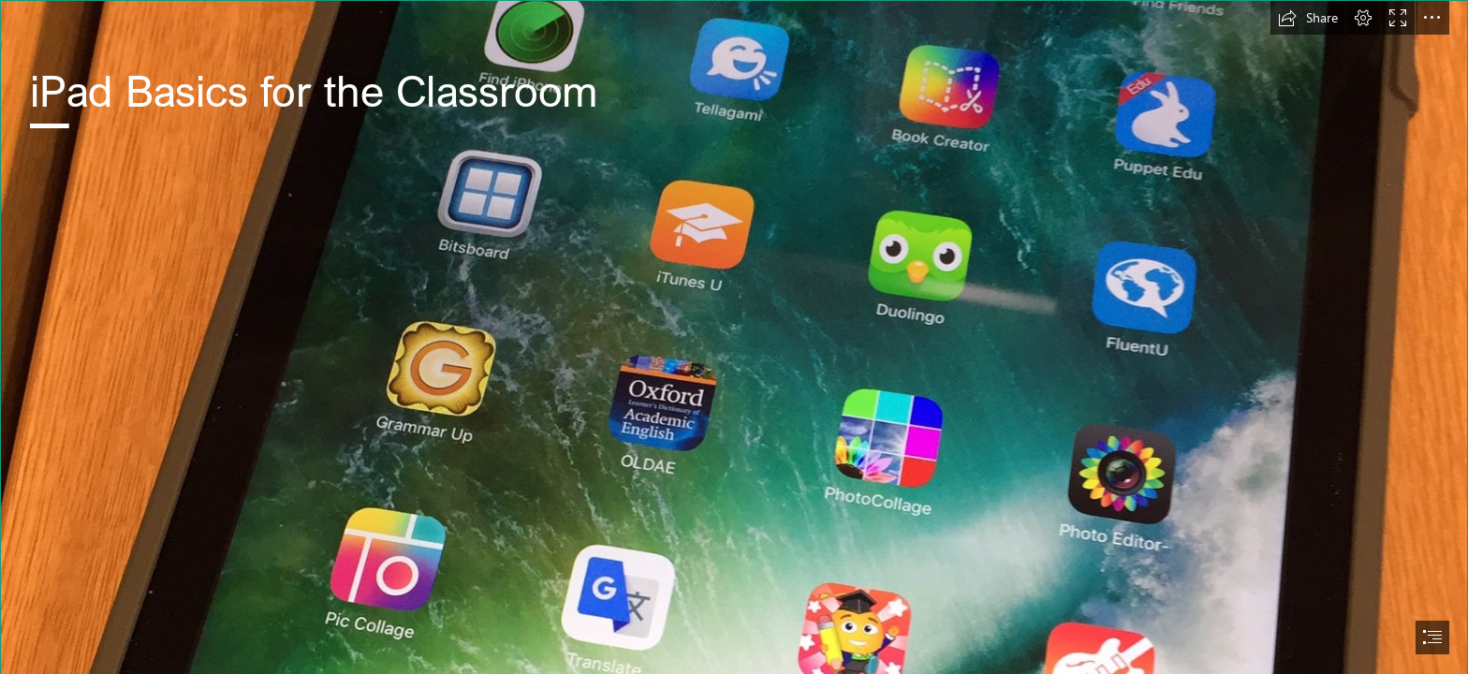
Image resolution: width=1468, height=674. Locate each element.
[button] (1307, 18)
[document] (734, 337)
